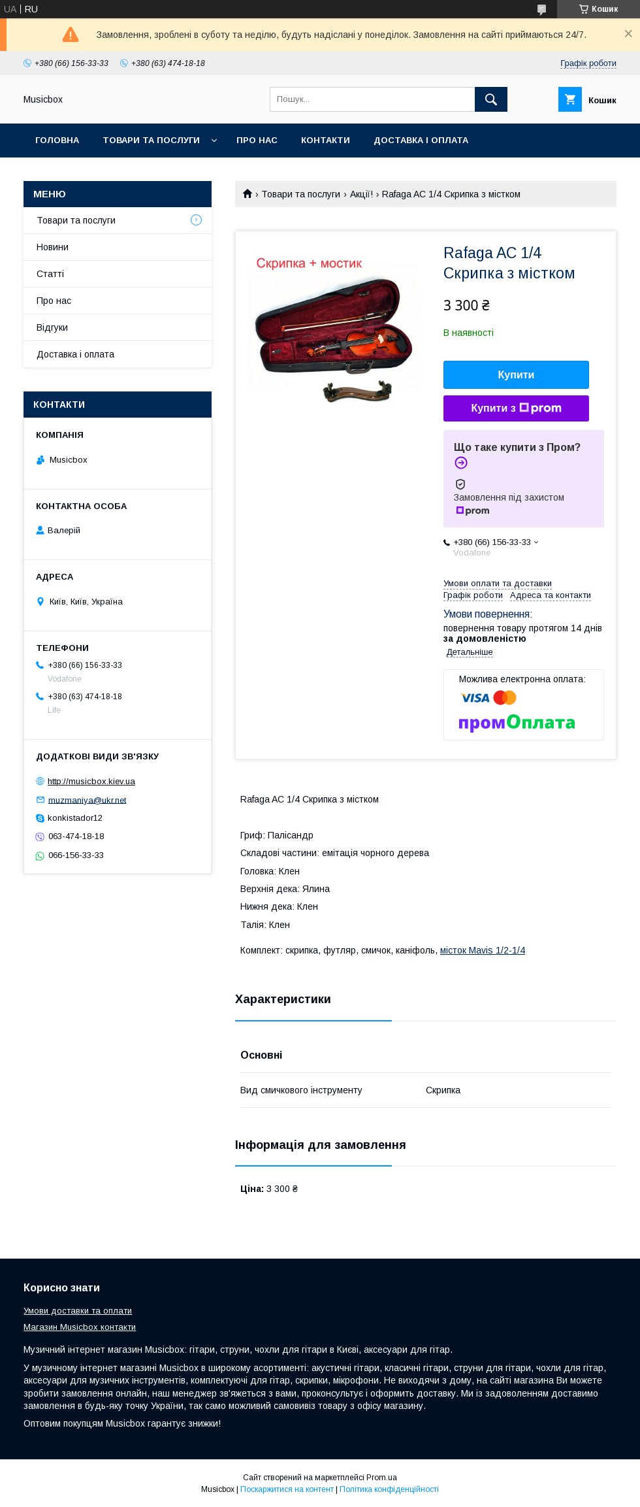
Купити (516, 374)
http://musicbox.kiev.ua (91, 781)
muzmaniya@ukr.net (87, 799)
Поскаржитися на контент (287, 1489)
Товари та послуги (151, 140)
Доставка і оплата (421, 140)
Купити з (516, 408)
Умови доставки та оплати (78, 1311)
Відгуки (52, 327)
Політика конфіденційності (389, 1489)
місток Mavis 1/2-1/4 (482, 950)
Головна (57, 140)
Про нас (257, 140)
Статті (50, 274)
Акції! (361, 194)
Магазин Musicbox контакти (80, 1327)
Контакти (325, 140)
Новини (53, 247)
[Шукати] (491, 99)
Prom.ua (381, 1477)
